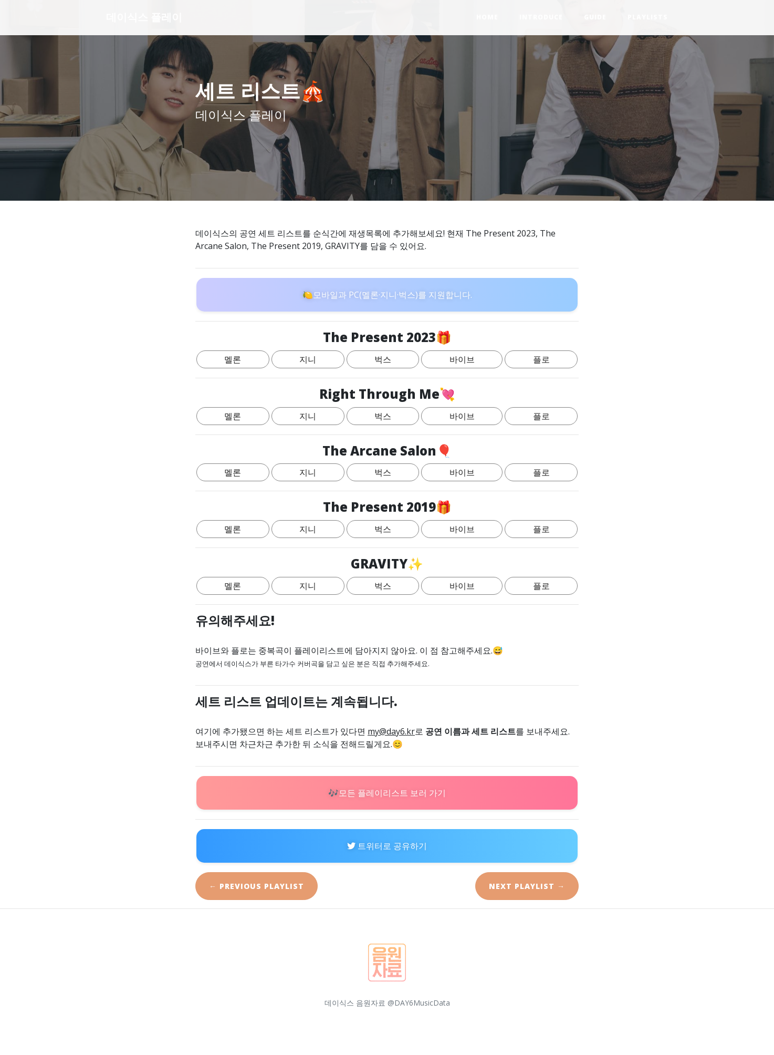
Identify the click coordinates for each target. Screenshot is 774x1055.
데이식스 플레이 (144, 17)
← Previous (256, 886)
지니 (307, 359)
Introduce (541, 17)
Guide (595, 17)
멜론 (232, 359)
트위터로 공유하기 (387, 846)
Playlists (647, 17)
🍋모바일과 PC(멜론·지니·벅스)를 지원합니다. (387, 295)
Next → (527, 886)
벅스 (382, 359)
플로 (541, 359)
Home (487, 17)
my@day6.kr (391, 731)
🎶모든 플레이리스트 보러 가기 (387, 793)
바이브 (462, 359)
